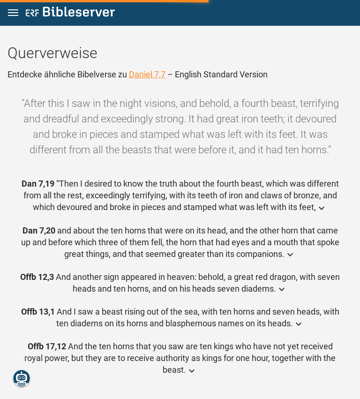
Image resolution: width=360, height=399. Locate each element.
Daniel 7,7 (147, 74)
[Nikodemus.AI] (21, 378)
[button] (13, 12)
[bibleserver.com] (70, 13)
